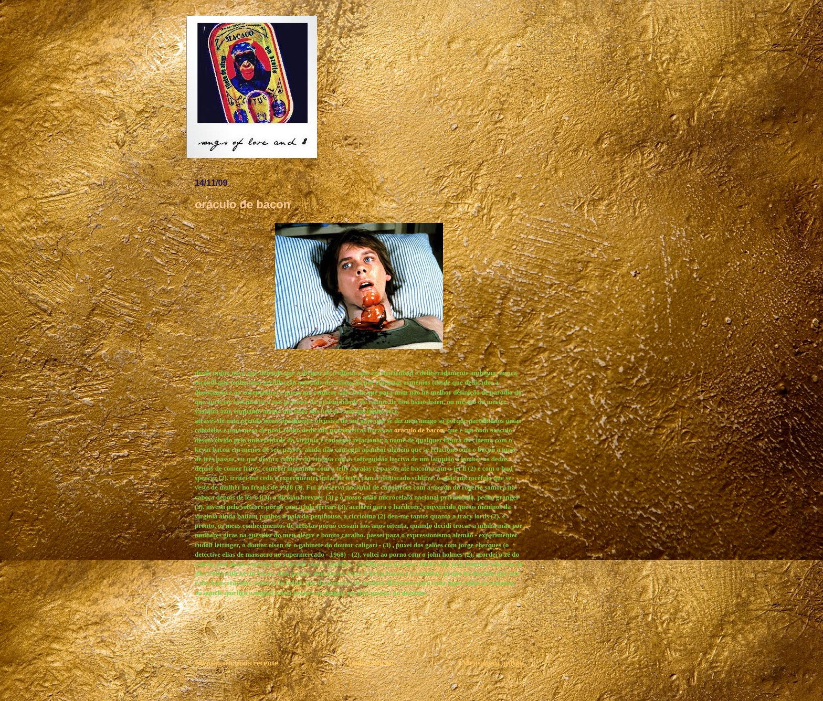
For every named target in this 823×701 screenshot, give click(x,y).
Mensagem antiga (492, 662)
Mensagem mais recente (236, 662)
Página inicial (370, 662)
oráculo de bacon (419, 430)
